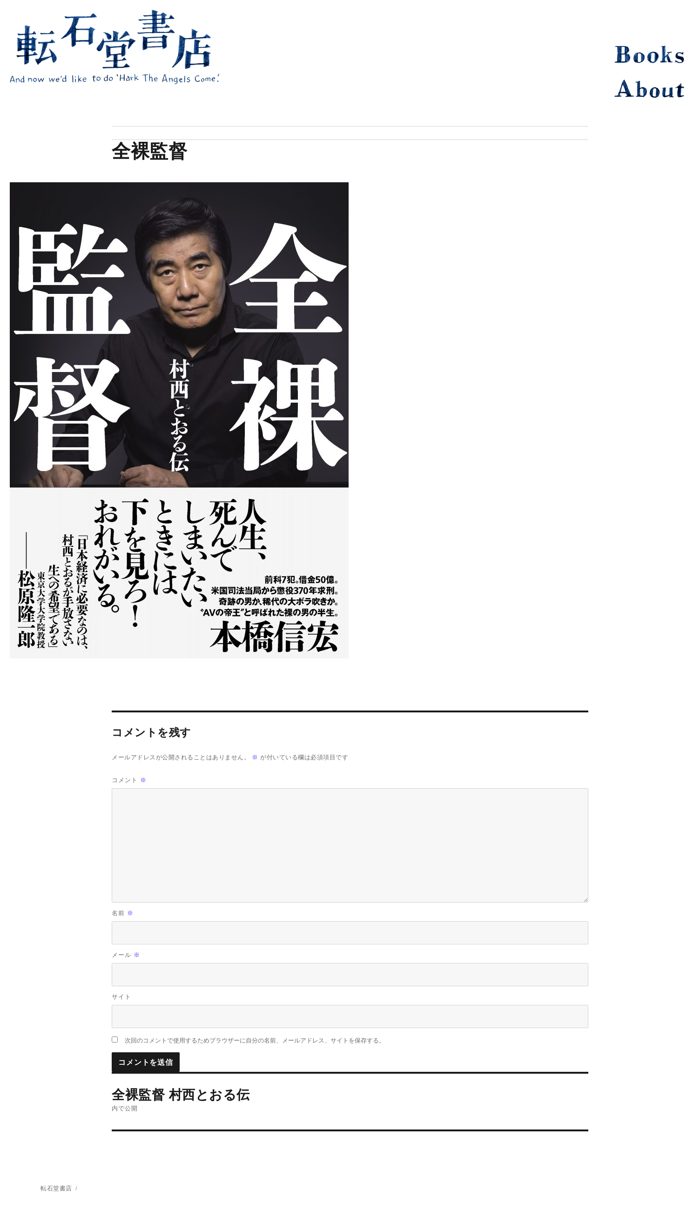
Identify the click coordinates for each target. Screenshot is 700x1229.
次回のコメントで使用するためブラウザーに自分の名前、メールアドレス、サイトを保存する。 (255, 1040)
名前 (123, 913)
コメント (129, 780)
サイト (121, 996)
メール (126, 954)
